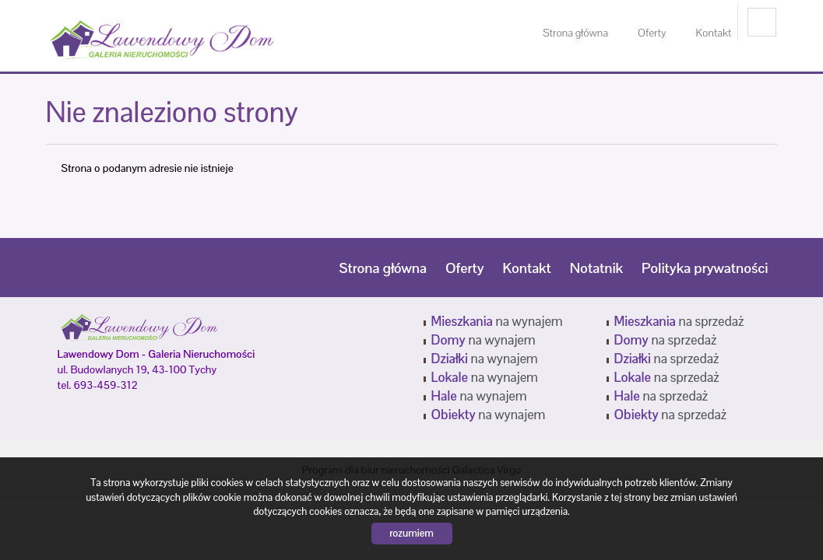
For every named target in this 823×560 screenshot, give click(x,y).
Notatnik (596, 268)
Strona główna (575, 33)
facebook (761, 22)
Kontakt (714, 33)
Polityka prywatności (705, 268)
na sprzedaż (679, 321)
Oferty (652, 33)
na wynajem (497, 321)
